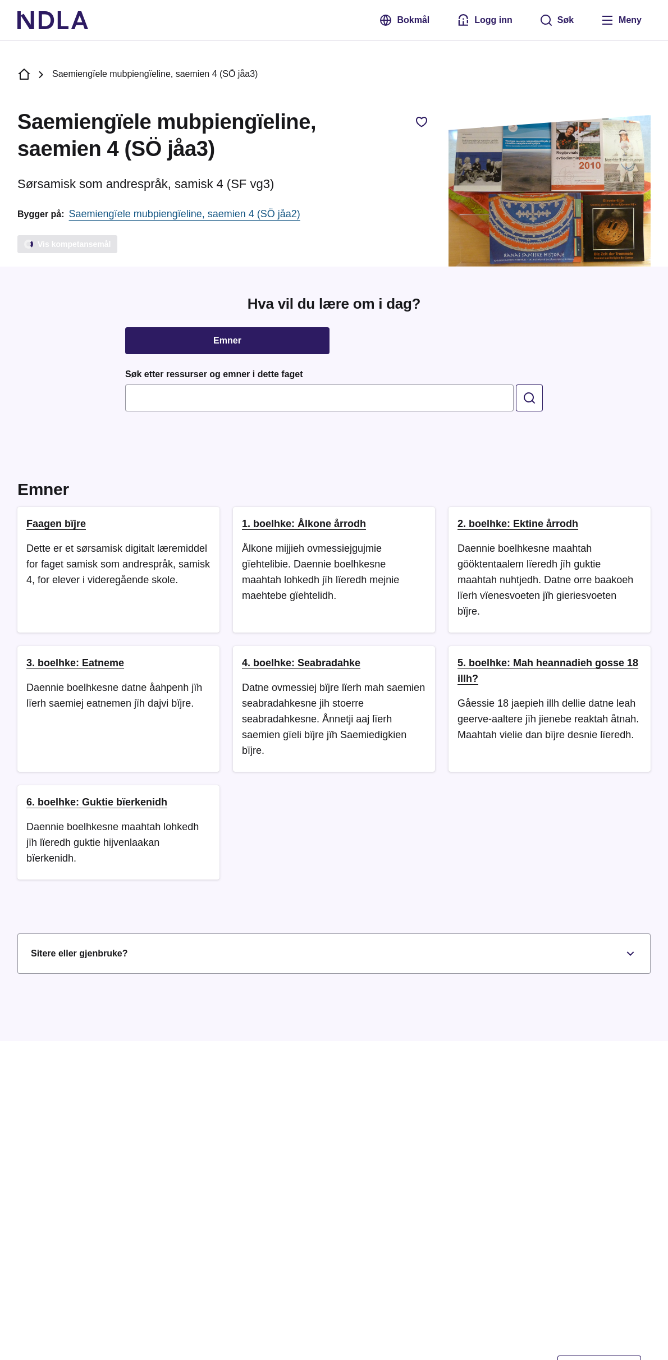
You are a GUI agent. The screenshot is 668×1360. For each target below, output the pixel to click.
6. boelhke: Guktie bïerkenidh (96, 802)
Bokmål (404, 20)
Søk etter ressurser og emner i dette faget (214, 374)
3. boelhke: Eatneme (75, 662)
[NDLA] (52, 20)
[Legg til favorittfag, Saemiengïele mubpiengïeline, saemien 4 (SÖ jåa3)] (421, 121)
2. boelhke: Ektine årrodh (517, 523)
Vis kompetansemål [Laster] (66, 244)
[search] (529, 397)
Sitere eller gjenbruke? (334, 953)
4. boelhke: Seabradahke (301, 662)
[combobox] (319, 397)
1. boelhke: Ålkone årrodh (304, 523)
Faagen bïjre (56, 523)
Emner (227, 340)
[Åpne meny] (621, 20)
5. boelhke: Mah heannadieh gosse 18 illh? (547, 670)
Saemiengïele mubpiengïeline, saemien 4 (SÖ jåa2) (184, 213)
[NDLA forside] (24, 74)
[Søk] (556, 20)
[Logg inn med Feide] (484, 20)
